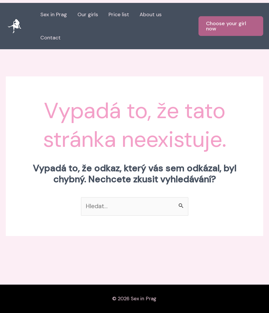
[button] (230, 26)
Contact (50, 37)
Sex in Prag (53, 14)
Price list (119, 14)
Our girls (87, 14)
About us (151, 14)
